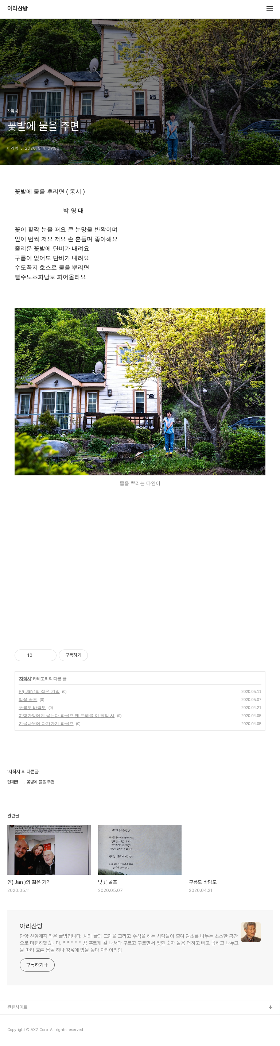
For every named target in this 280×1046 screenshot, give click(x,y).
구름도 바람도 (32, 707)
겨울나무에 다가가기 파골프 (46, 723)
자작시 (25, 678)
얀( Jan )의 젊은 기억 (39, 691)
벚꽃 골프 (28, 699)
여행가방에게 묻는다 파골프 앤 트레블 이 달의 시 (66, 715)
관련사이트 (17, 1007)
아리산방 (17, 8)
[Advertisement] (140, 567)
